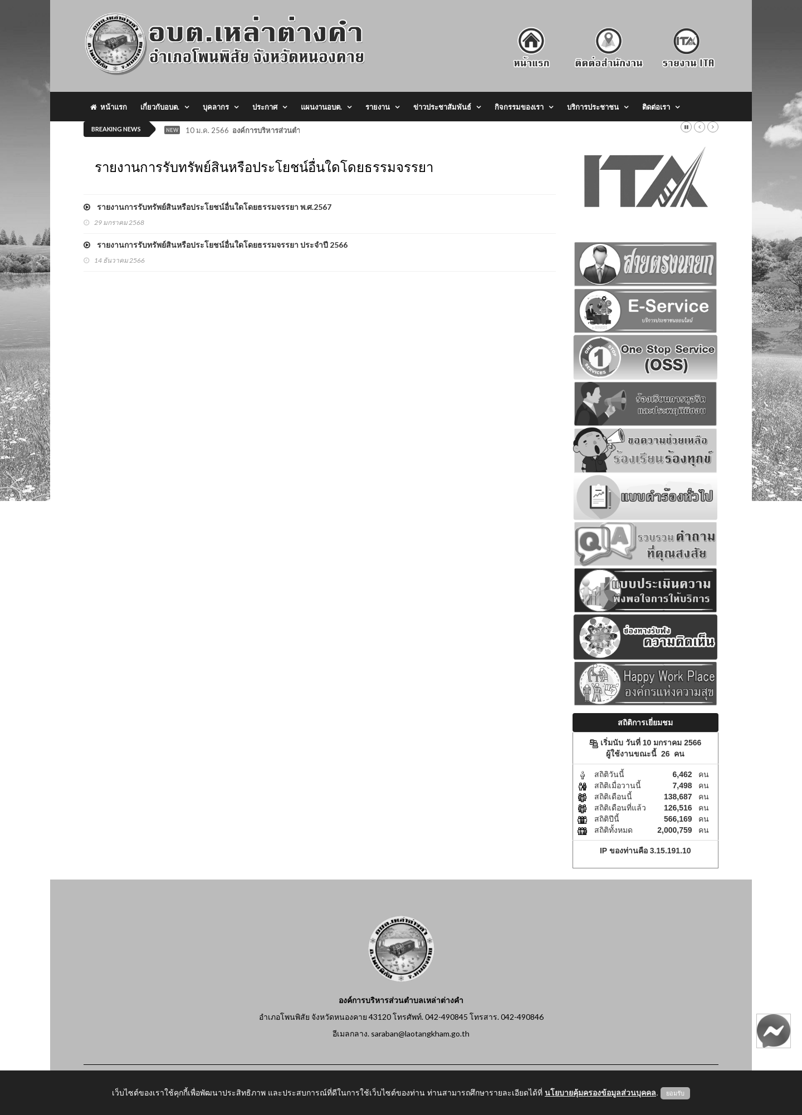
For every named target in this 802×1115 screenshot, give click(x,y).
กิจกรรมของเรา (519, 106)
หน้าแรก (108, 106)
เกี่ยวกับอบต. (159, 106)
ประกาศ (264, 106)
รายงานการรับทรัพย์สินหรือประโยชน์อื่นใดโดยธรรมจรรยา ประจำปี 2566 (216, 244)
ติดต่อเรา (656, 106)
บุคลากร (216, 106)
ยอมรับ (675, 1093)
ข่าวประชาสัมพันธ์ (442, 106)
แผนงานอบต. (321, 106)
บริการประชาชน (593, 106)
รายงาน (377, 106)
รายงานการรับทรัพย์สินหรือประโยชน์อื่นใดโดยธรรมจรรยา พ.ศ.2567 (207, 207)
